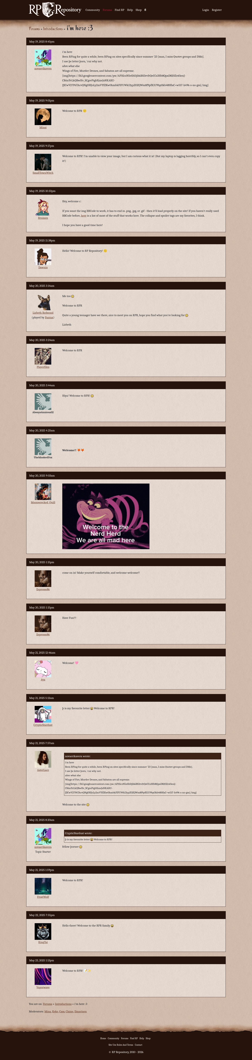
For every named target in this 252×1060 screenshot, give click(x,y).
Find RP (119, 10)
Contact (138, 1045)
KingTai (43, 942)
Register (217, 10)
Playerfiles (43, 367)
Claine (69, 1011)
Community (93, 10)
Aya (43, 679)
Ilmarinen (80, 1011)
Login (205, 10)
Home (103, 1038)
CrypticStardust (43, 725)
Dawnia (43, 267)
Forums (107, 10)
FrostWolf (43, 897)
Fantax (49, 317)
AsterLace (43, 770)
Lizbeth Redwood (43, 312)
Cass (62, 1011)
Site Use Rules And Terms (120, 1045)
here (83, 215)
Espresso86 (43, 589)
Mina (47, 1011)
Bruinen (43, 218)
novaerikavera (43, 68)
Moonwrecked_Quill (43, 502)
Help (130, 10)
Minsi (43, 127)
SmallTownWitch (43, 172)
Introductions (53, 28)
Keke (55, 1011)
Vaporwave (43, 987)
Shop (139, 10)
